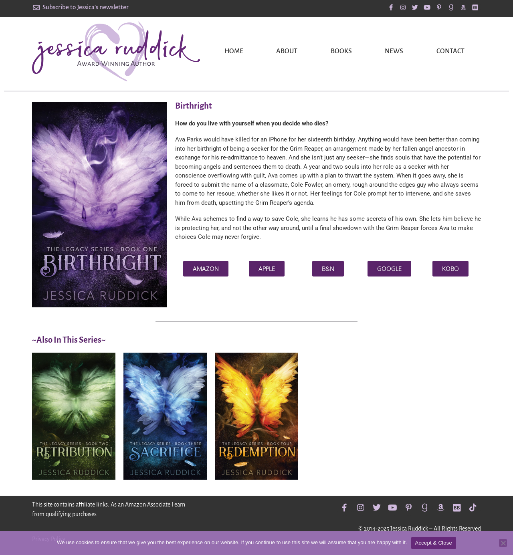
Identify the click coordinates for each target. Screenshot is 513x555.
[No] (503, 543)
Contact (450, 51)
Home (233, 51)
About (286, 51)
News (394, 51)
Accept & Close (433, 543)
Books (341, 51)
